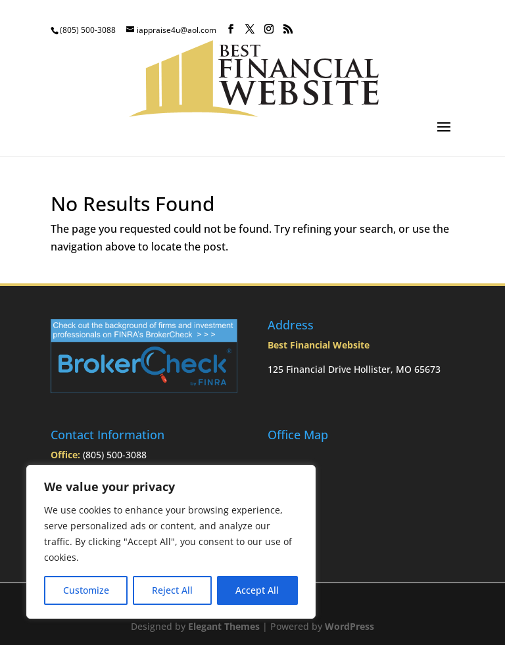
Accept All (257, 590)
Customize (86, 590)
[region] (171, 542)
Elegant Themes (224, 626)
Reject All (172, 590)
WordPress (349, 626)
